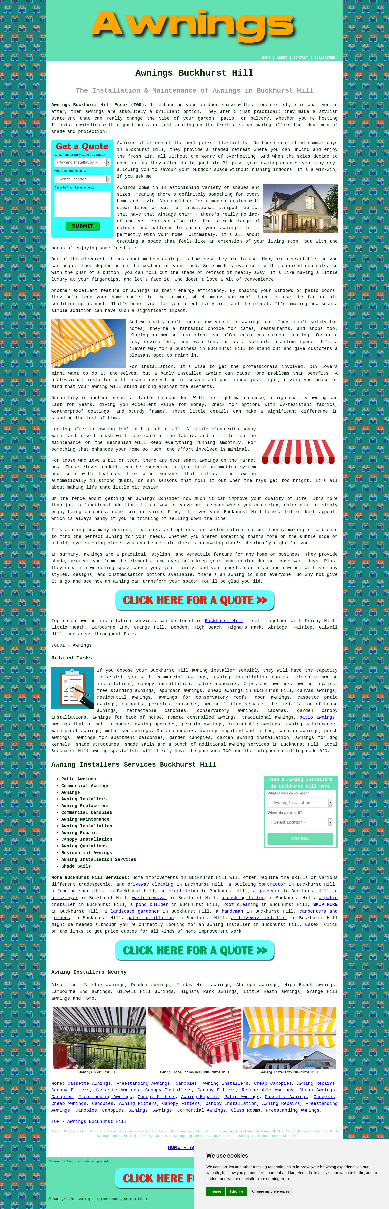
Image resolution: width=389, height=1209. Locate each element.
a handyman (229, 911)
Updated (101, 1161)
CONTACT (300, 58)
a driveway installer (259, 918)
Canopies (186, 1083)
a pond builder (149, 904)
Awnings (138, 1110)
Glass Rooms (245, 1110)
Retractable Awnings (267, 1090)
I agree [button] (215, 1191)
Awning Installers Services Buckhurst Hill (133, 765)
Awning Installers (225, 1083)
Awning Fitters (138, 1103)
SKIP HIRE (325, 904)
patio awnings (317, 717)
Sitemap (55, 1161)
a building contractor (257, 884)
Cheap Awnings (317, 1090)
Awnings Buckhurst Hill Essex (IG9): (99, 104)
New (87, 1161)
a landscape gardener (132, 911)
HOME (266, 58)
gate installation (151, 918)
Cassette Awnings (89, 1083)
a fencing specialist (78, 891)
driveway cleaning (150, 884)
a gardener (266, 891)
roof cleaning (241, 904)
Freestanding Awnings (143, 1083)
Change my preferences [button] (270, 1191)
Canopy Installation (231, 1103)
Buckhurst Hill (224, 620)
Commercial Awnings (201, 1110)
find (71, 984)
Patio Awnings (241, 1096)
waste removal (149, 897)
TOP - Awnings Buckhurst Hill (88, 1121)
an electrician (179, 891)
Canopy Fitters (70, 1090)
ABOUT (282, 58)
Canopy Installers (168, 1090)
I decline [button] (236, 1191)
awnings (60, 998)
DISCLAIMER (324, 58)
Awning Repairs (316, 1083)
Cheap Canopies (273, 1083)
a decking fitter (243, 897)
